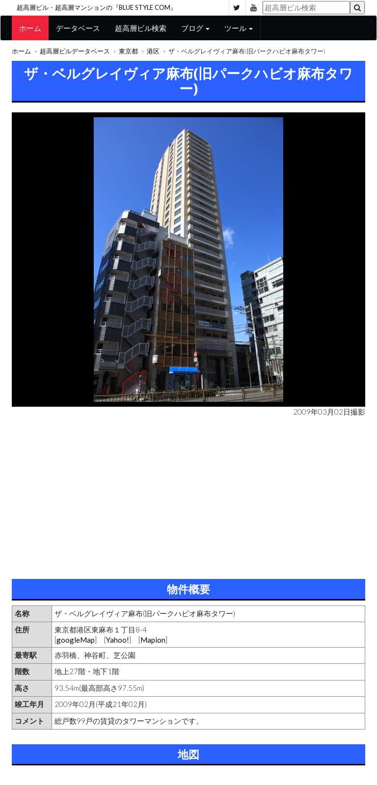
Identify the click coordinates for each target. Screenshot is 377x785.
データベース (78, 28)
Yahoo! (117, 639)
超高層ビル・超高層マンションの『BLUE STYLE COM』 (97, 7)
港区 (153, 51)
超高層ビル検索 (140, 28)
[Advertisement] (188, 495)
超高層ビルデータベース (75, 51)
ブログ (195, 28)
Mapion (152, 639)
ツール (238, 28)
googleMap (75, 639)
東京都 (128, 51)
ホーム (30, 28)
